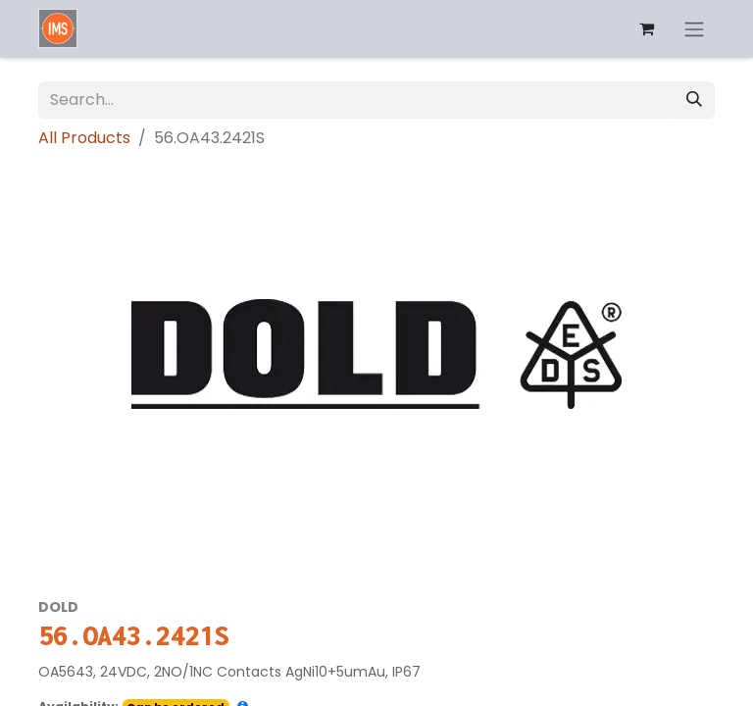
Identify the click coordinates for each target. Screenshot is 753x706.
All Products (84, 137)
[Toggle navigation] (694, 29)
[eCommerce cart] (646, 28)
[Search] (694, 100)
